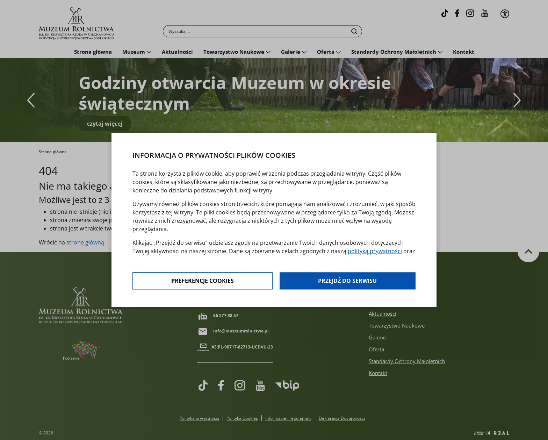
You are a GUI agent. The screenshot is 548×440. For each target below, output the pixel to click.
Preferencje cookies (202, 281)
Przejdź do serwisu (347, 281)
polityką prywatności (375, 251)
